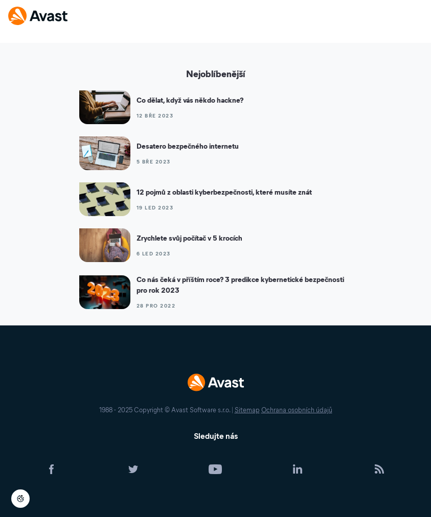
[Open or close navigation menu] (414, 16)
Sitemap (247, 410)
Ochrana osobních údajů (296, 410)
